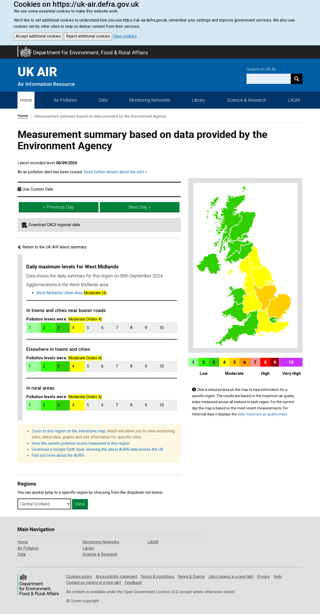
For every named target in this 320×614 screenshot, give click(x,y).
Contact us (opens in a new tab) (93, 582)
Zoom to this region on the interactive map (68, 431)
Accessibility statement (116, 576)
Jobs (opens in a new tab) (231, 576)
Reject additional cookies (88, 36)
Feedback (133, 582)
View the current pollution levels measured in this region (81, 443)
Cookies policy (79, 576)
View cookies (125, 36)
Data (103, 100)
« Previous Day (58, 207)
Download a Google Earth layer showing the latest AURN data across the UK (97, 449)
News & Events (191, 576)
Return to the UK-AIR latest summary (52, 247)
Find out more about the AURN (58, 455)
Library (198, 100)
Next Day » (139, 207)
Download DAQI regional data (54, 224)
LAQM (294, 100)
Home (26, 100)
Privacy (263, 576)
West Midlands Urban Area (59, 292)
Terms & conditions (157, 576)
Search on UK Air (261, 69)
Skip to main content (3, 48)
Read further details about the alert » (115, 172)
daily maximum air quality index (262, 414)
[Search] (296, 79)
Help (278, 576)
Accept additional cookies (38, 36)
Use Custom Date (37, 189)
